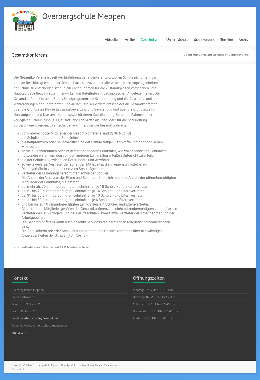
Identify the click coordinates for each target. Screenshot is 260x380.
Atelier (130, 39)
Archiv (243, 39)
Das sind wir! (151, 39)
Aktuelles (112, 39)
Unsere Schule (177, 39)
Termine (226, 39)
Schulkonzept (204, 39)
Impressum (19, 332)
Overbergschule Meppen (83, 16)
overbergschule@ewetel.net (39, 318)
